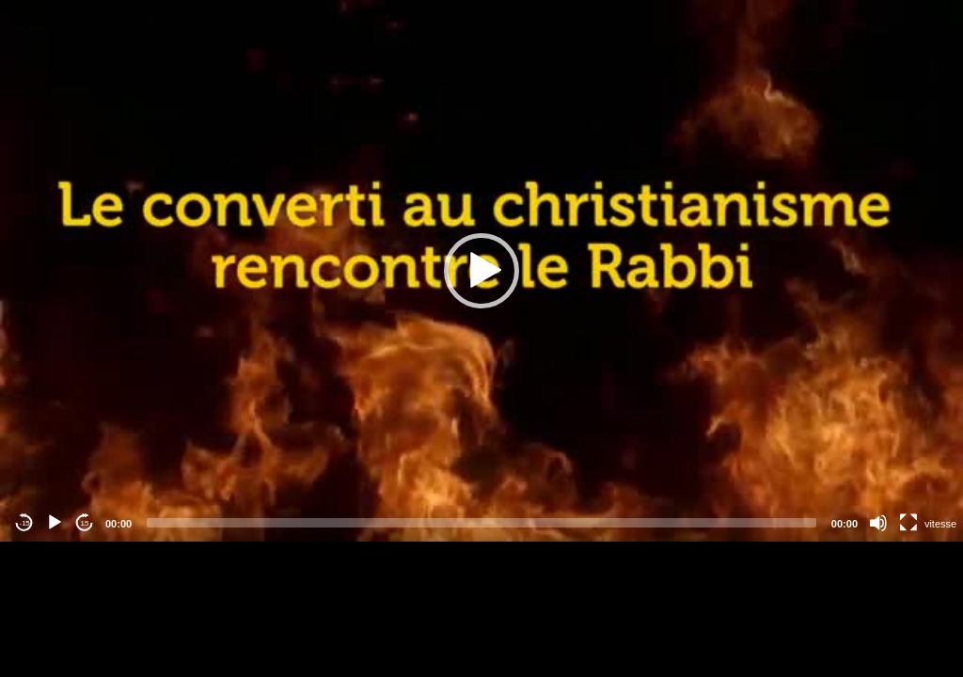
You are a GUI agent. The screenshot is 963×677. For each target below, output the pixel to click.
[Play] (54, 522)
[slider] (481, 522)
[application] (481, 271)
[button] (481, 270)
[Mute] (878, 522)
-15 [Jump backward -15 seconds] (24, 523)
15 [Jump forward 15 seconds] (85, 523)
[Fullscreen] (908, 522)
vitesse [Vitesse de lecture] (940, 523)
